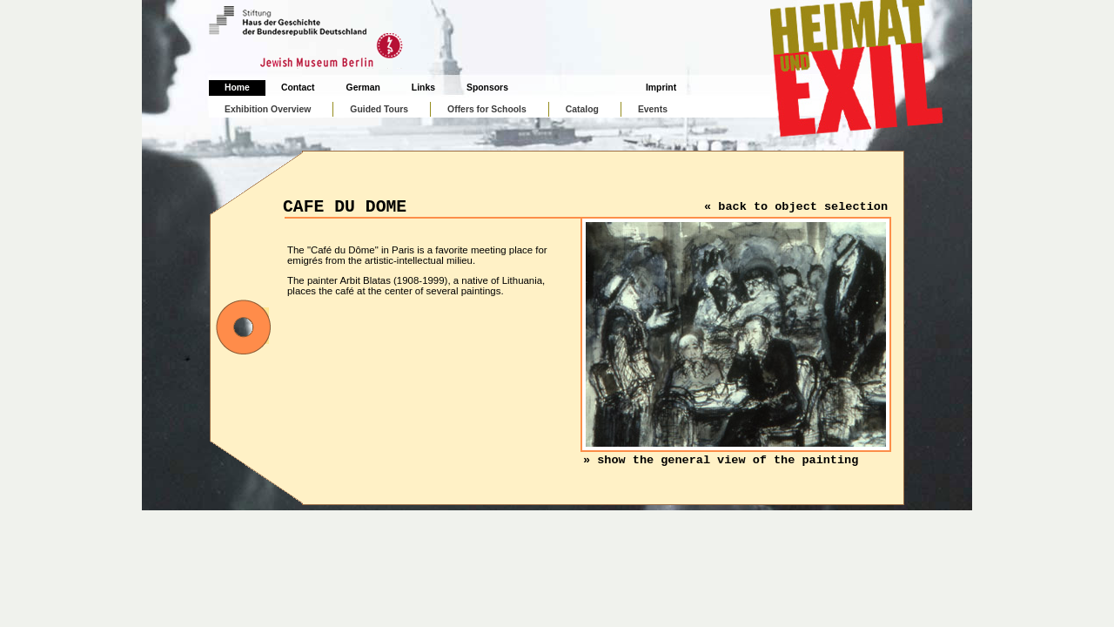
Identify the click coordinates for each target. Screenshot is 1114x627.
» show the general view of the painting (720, 460)
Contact (298, 87)
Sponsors (487, 87)
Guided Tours (379, 109)
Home (237, 87)
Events (653, 109)
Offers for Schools (487, 109)
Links (423, 87)
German (363, 87)
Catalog (582, 109)
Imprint (661, 87)
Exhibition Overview (268, 109)
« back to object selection (796, 206)
